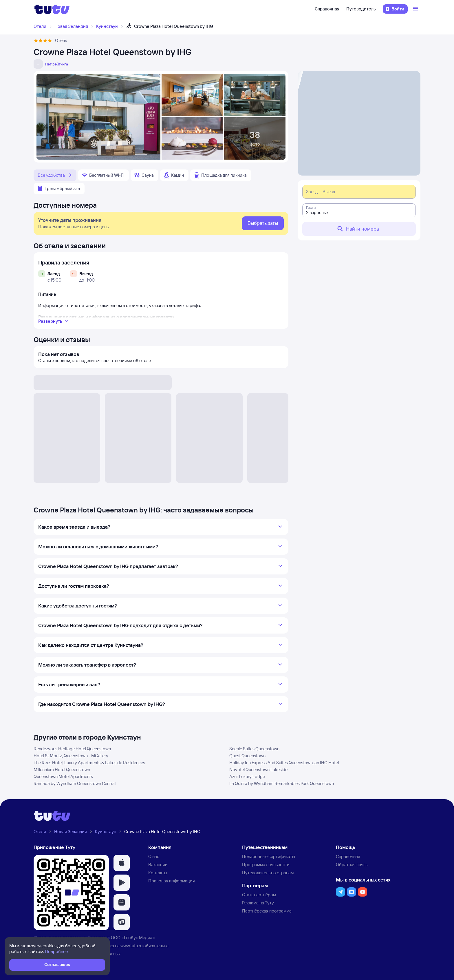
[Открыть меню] (416, 9)
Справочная (327, 9)
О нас (153, 856)
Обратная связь (351, 864)
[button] (122, 863)
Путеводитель (361, 9)
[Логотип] (52, 9)
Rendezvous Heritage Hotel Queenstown (72, 748)
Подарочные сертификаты (268, 856)
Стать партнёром (259, 894)
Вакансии (158, 864)
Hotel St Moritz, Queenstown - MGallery (71, 755)
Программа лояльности (266, 864)
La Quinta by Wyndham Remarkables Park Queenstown (281, 783)
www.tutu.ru (131, 945)
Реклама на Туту (258, 903)
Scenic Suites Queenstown (254, 748)
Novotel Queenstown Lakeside (258, 769)
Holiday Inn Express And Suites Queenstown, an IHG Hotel (284, 762)
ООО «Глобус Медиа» (133, 937)
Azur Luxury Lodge (247, 776)
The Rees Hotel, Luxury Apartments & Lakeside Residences (89, 762)
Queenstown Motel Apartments (63, 776)
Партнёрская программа (267, 911)
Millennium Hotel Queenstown (62, 769)
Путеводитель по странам (268, 872)
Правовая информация (171, 881)
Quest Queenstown (247, 755)
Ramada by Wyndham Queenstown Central (75, 783)
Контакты (157, 872)
